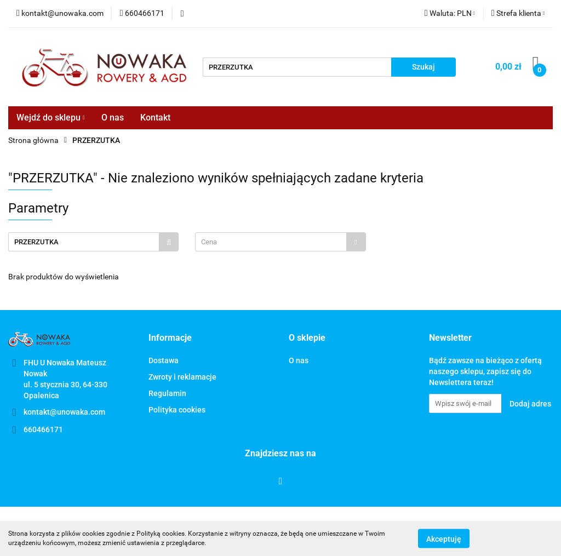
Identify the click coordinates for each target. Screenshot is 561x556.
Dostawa (163, 360)
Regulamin (167, 393)
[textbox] (270, 242)
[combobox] (280, 241)
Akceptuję (443, 538)
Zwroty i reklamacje (182, 376)
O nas (112, 117)
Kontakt (155, 117)
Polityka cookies (176, 409)
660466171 (43, 429)
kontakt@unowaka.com (64, 412)
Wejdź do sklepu (50, 117)
